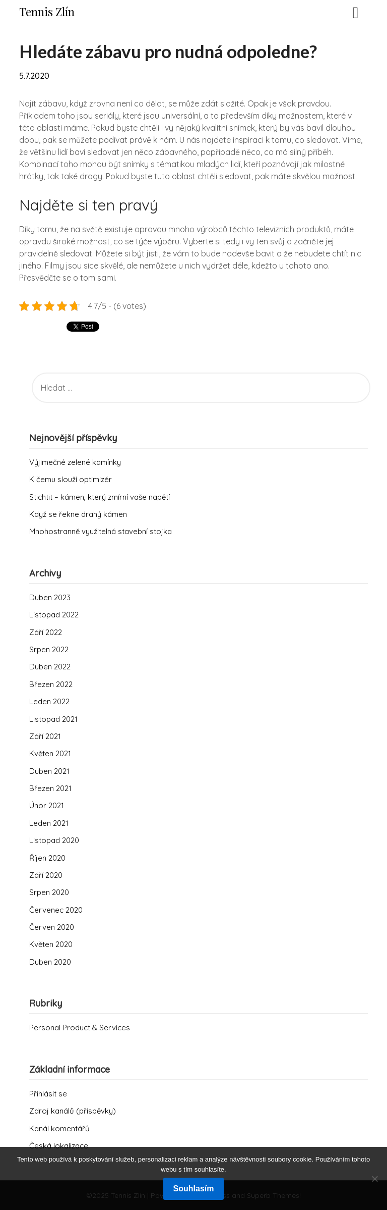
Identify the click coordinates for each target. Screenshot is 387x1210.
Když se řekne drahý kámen (78, 514)
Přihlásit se (48, 1093)
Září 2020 (45, 875)
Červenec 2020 (56, 910)
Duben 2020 (50, 962)
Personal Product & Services (79, 1027)
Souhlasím (193, 1188)
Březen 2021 (50, 788)
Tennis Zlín (47, 11)
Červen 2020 (51, 927)
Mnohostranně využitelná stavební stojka (100, 531)
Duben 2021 (49, 771)
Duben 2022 (50, 666)
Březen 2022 (51, 684)
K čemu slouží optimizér (70, 479)
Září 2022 (45, 632)
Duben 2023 (50, 597)
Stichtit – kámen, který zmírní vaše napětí (99, 497)
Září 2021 (45, 736)
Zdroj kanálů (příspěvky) (72, 1111)
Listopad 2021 (53, 719)
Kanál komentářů (59, 1128)
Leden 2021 (49, 823)
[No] (374, 1179)
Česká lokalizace (58, 1145)
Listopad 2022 (54, 614)
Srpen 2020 (49, 892)
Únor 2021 (46, 805)
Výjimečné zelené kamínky (75, 462)
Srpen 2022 (49, 649)
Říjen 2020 (47, 858)
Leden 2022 (49, 701)
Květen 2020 (51, 944)
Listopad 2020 (54, 840)
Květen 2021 (50, 753)
